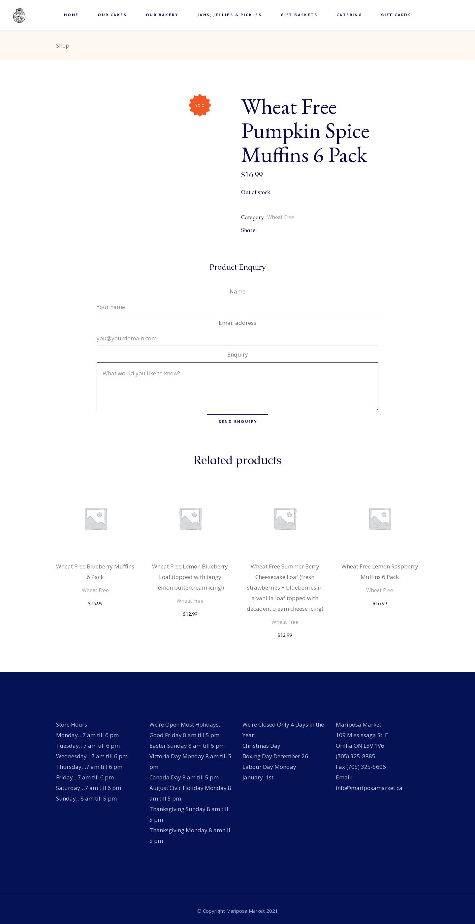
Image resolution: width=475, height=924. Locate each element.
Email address (237, 322)
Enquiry (237, 354)
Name (237, 291)
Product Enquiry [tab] (237, 267)
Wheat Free (280, 217)
